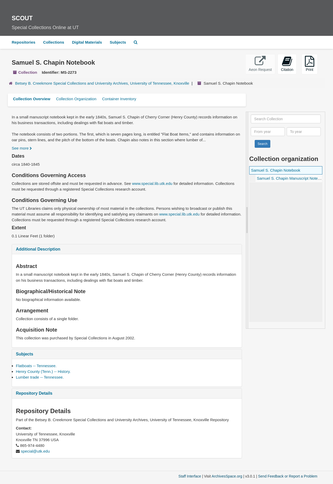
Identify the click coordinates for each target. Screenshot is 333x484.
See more (22, 148)
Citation (287, 64)
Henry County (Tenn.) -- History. (43, 371)
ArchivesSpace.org (227, 476)
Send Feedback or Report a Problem (287, 476)
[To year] (304, 131)
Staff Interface (189, 476)
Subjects (118, 42)
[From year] (268, 131)
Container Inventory (119, 99)
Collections (53, 42)
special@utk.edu (35, 451)
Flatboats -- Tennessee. (36, 366)
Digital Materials (87, 42)
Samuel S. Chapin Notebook (275, 170)
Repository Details (34, 393)
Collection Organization (76, 99)
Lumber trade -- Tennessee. (40, 377)
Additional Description (38, 249)
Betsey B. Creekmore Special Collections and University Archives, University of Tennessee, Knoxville (102, 83)
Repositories (23, 42)
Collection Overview (31, 99)
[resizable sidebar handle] (247, 220)
